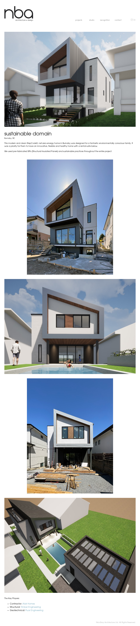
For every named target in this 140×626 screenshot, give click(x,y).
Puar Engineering (34, 610)
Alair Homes (28, 604)
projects (78, 20)
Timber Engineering (31, 607)
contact (118, 20)
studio (91, 20)
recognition (105, 20)
